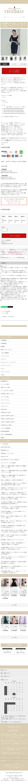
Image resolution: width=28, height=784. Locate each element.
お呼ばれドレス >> (13, 123)
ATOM (18, 767)
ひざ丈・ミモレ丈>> (18, 128)
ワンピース (3, 122)
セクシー (22, 125)
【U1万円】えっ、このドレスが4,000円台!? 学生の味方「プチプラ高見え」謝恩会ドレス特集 (14, 507)
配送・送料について (16, 764)
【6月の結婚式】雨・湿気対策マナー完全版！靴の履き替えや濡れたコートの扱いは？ (13, 562)
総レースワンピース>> (18, 130)
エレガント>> (12, 132)
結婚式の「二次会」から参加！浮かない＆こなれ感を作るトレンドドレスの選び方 (14, 535)
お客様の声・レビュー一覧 (7, 453)
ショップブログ (11, 767)
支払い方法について (8, 764)
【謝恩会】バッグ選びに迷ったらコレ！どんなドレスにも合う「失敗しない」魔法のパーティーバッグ (14, 488)
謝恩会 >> (3, 125)
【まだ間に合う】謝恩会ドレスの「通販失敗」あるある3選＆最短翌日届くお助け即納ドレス (14, 502)
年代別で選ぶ (9, 133)
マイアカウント (3, 757)
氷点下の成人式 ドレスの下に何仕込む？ (10, 459)
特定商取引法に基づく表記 (6, 243)
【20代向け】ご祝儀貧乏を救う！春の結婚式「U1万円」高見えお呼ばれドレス (13, 526)
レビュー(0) (23, 64)
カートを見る (17, 757)
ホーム (3, 764)
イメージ (14, 64)
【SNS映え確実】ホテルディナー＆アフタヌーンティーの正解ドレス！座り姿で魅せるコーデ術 (14, 548)
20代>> (14, 133)
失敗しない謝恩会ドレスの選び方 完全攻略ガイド (12, 480)
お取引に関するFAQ (5, 447)
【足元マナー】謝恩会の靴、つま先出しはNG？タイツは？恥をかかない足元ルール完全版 (13, 498)
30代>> (24, 133)
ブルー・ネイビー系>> (18, 129)
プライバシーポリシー (18, 766)
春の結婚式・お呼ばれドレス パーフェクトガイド (12, 539)
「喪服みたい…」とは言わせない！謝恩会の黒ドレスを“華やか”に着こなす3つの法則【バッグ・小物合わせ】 (14, 493)
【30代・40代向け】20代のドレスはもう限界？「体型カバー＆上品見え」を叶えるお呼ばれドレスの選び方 (14, 531)
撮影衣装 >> (16, 125)
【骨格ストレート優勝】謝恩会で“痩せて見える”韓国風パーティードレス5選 (14, 471)
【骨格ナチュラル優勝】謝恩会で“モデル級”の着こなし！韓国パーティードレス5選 (13, 476)
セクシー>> (3, 133)
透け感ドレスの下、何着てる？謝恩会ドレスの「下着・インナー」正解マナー (14, 517)
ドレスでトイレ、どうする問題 (8, 462)
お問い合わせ (3, 760)
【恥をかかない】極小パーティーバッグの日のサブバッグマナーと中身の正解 (14, 557)
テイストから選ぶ (4, 132)
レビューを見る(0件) (5, 311)
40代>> (8, 134)
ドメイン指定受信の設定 (18, 257)
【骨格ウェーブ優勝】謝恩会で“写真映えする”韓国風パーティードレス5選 (14, 466)
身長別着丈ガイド (5, 450)
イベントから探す (9, 122)
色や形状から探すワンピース (7, 126)
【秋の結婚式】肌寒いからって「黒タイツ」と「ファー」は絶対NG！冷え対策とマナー (13, 572)
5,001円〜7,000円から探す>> (17, 134)
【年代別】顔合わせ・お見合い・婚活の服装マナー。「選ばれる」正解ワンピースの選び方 (13, 543)
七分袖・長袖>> (17, 126)
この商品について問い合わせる (7, 316)
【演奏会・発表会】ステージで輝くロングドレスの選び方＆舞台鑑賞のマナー (14, 553)
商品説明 (5, 64)
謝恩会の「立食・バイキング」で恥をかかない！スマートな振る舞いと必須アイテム (14, 521)
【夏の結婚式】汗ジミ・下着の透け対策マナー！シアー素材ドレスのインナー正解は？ (14, 567)
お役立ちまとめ (4, 456)
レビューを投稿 (4, 313)
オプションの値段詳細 (5, 240)
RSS (16, 767)
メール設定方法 (4, 444)
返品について (4, 241)
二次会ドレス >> (17, 122)
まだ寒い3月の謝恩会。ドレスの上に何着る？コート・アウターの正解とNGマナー (13, 512)
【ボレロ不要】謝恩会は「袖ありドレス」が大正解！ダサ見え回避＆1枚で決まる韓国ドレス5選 (14, 484)
